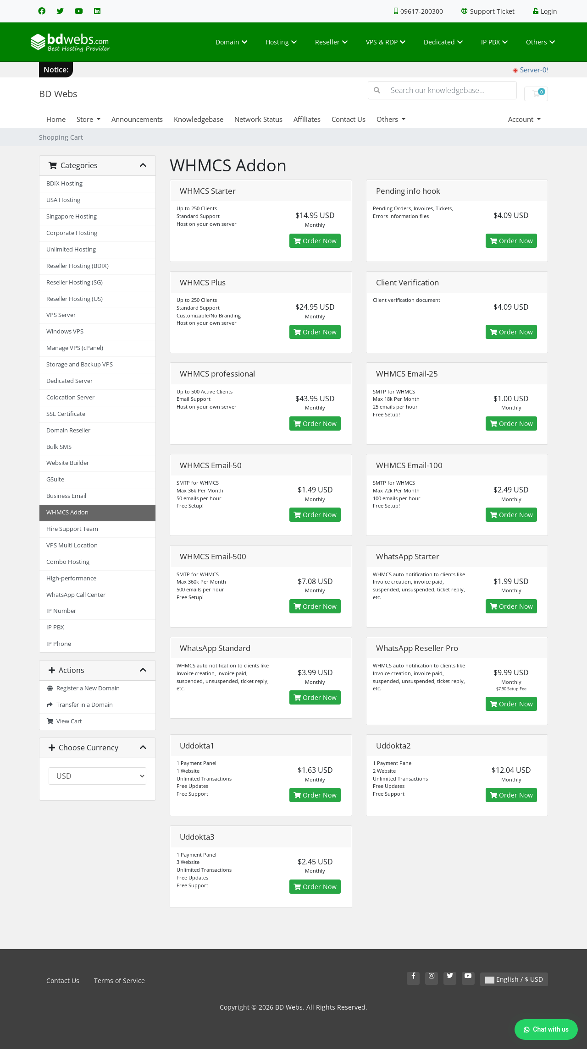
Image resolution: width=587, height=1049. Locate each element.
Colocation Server (70, 397)
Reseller (331, 42)
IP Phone (58, 644)
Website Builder (67, 463)
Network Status (258, 119)
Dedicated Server (69, 381)
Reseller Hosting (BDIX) (77, 266)
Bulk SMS (59, 447)
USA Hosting (63, 200)
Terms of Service (119, 980)
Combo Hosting (67, 562)
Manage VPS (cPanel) (74, 348)
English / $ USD (514, 979)
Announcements (137, 119)
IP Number (61, 611)
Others (540, 42)
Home (56, 119)
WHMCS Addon (67, 512)
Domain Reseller (68, 430)
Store (86, 119)
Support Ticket (488, 11)
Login (545, 11)
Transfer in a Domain (79, 705)
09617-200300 (418, 11)
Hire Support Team (72, 529)
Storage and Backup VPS (79, 364)
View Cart (64, 721)
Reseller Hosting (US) (74, 299)
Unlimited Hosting (71, 249)
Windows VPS (64, 331)
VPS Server (61, 315)
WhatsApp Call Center (75, 595)
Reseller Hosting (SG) (74, 282)
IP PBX (494, 42)
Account (521, 119)
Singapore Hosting (71, 216)
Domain (231, 42)
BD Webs (58, 93)
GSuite (55, 479)
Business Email (66, 496)
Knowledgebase (198, 119)
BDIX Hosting (64, 183)
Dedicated (443, 42)
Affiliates (307, 119)
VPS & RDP (385, 42)
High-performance (71, 578)
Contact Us (348, 119)
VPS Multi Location (72, 545)
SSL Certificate (65, 414)
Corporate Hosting (71, 233)
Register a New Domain (83, 688)
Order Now (315, 240)
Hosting (281, 42)
